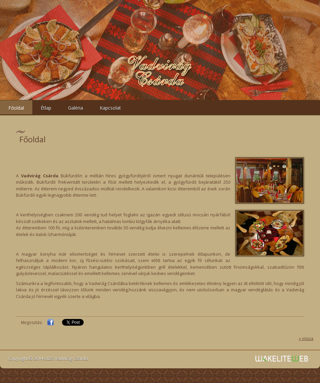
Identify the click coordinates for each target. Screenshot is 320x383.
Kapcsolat (110, 108)
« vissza (306, 338)
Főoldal (16, 108)
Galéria (75, 108)
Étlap (46, 108)
